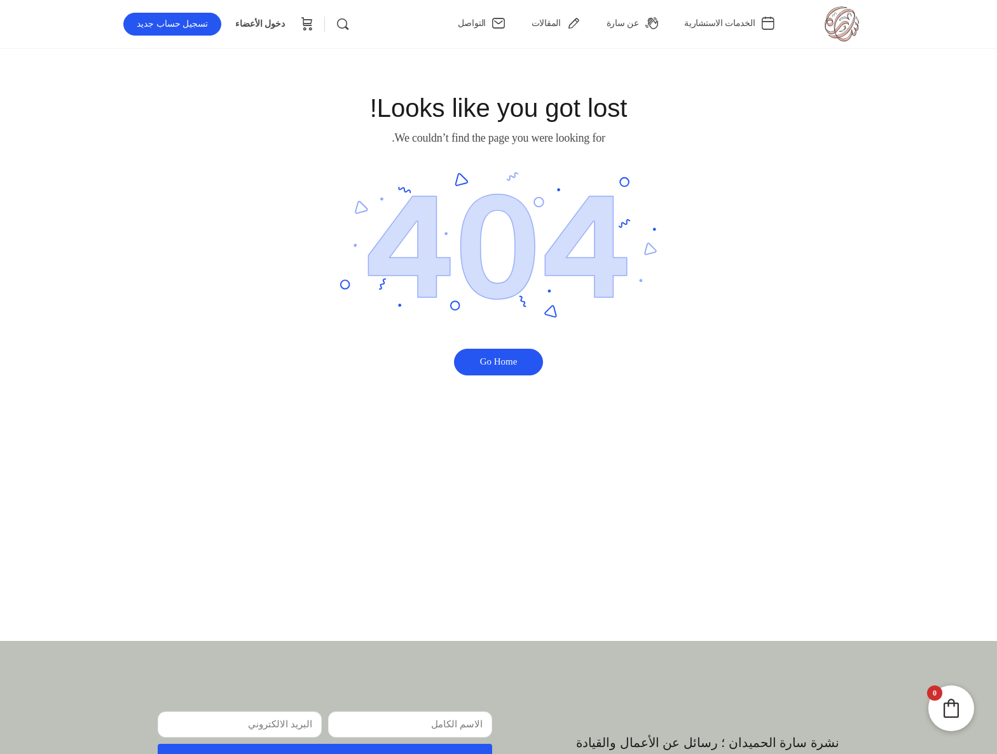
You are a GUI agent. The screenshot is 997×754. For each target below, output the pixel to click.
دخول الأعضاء (260, 24)
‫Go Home (499, 361)
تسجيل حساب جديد (172, 24)
